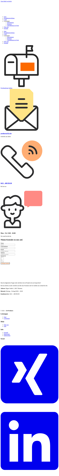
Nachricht (3, 256)
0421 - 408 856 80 (6, 183)
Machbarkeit (10, 22)
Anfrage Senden (5, 264)
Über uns (6, 27)
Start (5, 16)
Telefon (3, 252)
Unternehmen (4, 246)
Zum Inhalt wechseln (6, 1)
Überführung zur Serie (13, 25)
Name (2, 243)
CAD (5, 19)
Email (2, 249)
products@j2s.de (6, 133)
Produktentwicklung (9, 18)
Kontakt (6, 28)
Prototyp (9, 24)
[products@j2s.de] (21, 130)
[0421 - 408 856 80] (21, 180)
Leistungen (7, 21)
